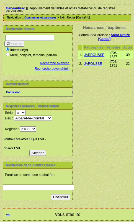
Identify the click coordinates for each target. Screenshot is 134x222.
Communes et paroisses (40, 17)
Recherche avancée (54, 63)
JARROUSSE (94, 55)
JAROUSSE (93, 64)
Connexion (13, 92)
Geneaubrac (15, 8)
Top (8, 214)
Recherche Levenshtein (52, 69)
